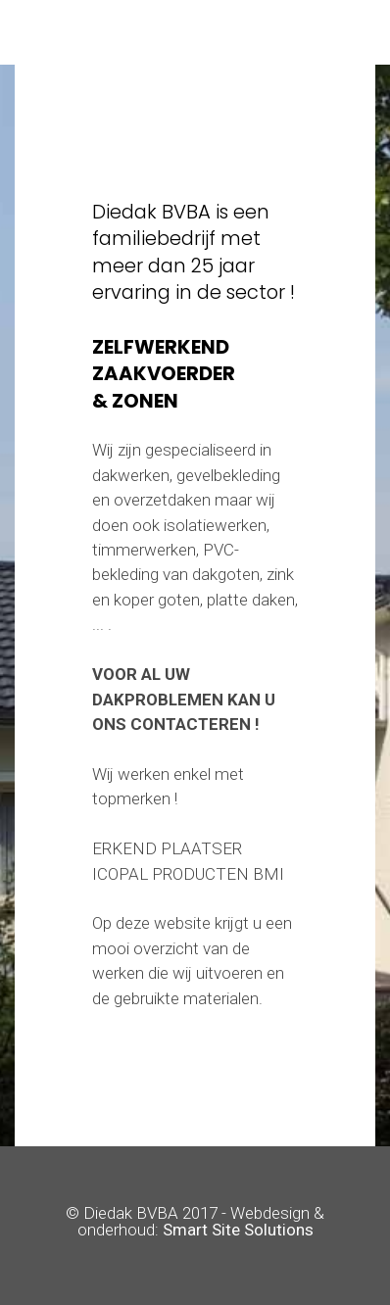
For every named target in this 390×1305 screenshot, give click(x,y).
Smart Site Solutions (238, 1229)
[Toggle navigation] (195, 32)
